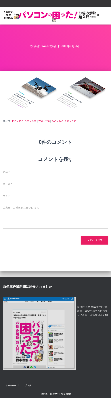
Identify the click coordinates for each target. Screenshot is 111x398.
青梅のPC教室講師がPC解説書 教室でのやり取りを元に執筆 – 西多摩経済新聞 (92, 311)
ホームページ (12, 385)
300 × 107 (30, 121)
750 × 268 (44, 121)
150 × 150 (17, 121)
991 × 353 (70, 121)
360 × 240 (57, 121)
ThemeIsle (65, 393)
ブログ (28, 385)
